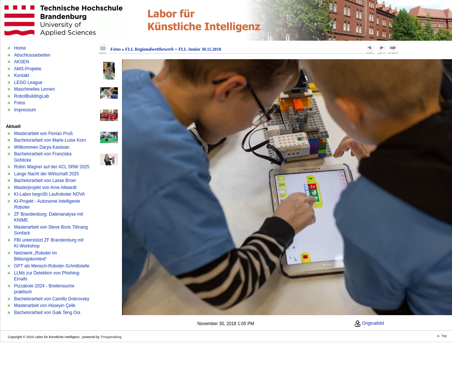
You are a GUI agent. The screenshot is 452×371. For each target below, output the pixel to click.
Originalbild (369, 323)
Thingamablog (111, 337)
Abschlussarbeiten (32, 55)
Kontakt (21, 75)
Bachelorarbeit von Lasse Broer (45, 180)
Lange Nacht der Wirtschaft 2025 (46, 173)
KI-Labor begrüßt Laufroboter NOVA (49, 194)
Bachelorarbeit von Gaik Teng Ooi (47, 312)
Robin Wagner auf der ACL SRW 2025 (51, 166)
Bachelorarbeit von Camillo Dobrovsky (51, 298)
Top (444, 336)
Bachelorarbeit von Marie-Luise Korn (50, 140)
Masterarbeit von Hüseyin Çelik (44, 305)
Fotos (19, 102)
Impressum (25, 109)
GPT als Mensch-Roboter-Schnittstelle (51, 266)
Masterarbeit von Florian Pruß (43, 133)
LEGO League (28, 82)
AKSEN (21, 61)
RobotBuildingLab (31, 96)
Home (20, 48)
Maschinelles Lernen (34, 89)
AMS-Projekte (27, 68)
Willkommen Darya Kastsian (41, 147)
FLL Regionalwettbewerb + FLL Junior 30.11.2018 (173, 49)
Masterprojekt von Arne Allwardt (45, 187)
